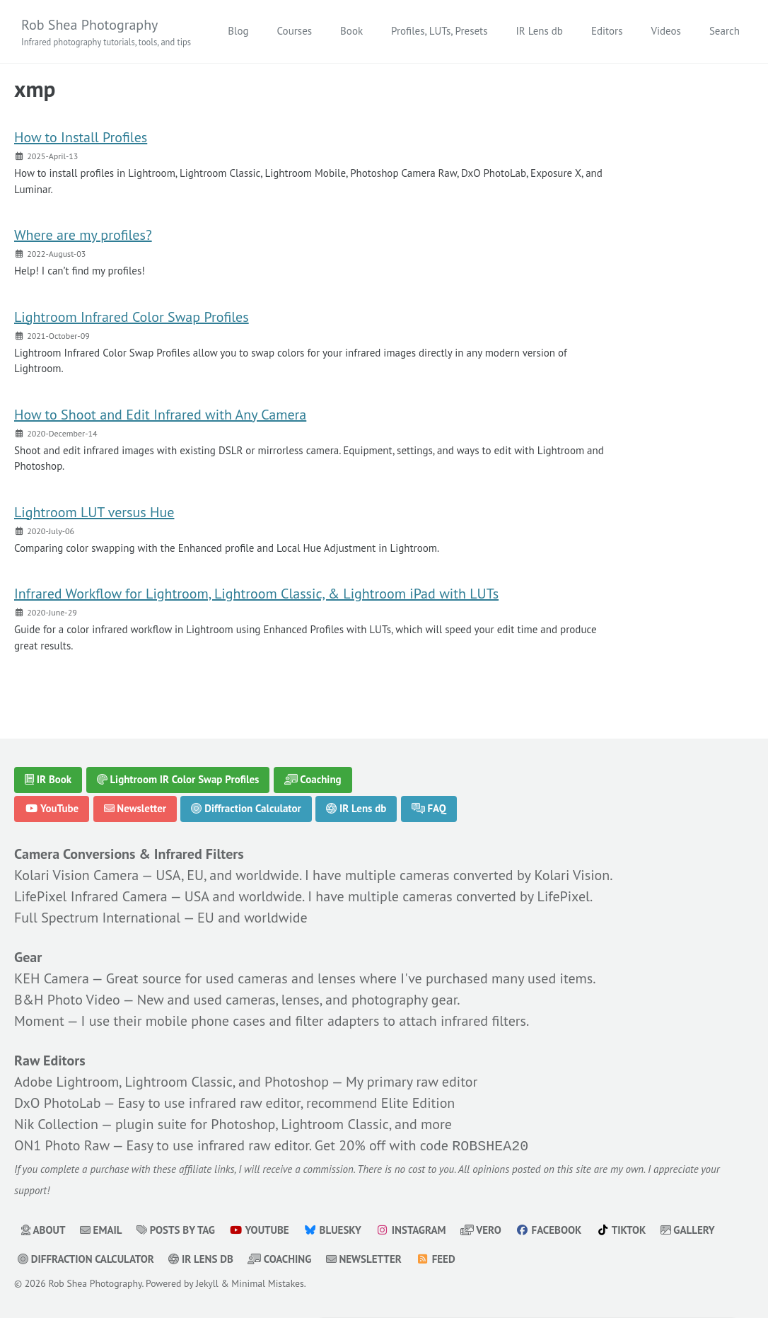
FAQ (429, 809)
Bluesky (332, 1228)
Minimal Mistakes (267, 1282)
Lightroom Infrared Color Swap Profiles (131, 317)
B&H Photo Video (67, 999)
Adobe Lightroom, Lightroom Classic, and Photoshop (171, 1082)
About (43, 1228)
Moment (39, 1021)
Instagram (411, 1228)
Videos (665, 30)
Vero (480, 1228)
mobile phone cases (205, 1021)
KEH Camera (51, 978)
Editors (607, 30)
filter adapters (337, 1021)
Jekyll (207, 1282)
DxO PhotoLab (57, 1103)
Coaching (313, 779)
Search (724, 30)
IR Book (48, 779)
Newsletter (135, 809)
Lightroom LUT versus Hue (94, 512)
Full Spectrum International (97, 917)
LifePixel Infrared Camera (91, 896)
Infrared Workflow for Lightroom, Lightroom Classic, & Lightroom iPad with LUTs (256, 593)
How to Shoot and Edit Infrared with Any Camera (160, 414)
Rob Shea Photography (106, 32)
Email (101, 1228)
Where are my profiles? (83, 235)
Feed (435, 1257)
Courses (295, 30)
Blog (238, 30)
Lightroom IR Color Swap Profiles (178, 779)
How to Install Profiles (80, 137)
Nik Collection (56, 1124)
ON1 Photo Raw (62, 1145)
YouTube (51, 809)
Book (351, 30)
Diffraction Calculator (246, 809)
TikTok (621, 1228)
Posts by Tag (175, 1228)
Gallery (688, 1228)
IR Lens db (539, 30)
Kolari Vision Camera (76, 875)
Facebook (548, 1228)
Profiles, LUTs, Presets (439, 30)
